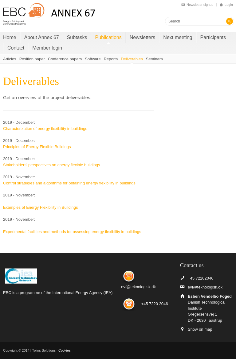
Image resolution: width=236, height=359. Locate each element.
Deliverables (132, 59)
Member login (47, 47)
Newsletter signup (200, 4)
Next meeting (177, 37)
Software (92, 59)
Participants (213, 37)
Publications (108, 37)
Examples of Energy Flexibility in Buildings (40, 207)
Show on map (200, 329)
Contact (15, 47)
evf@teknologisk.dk (138, 286)
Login (229, 4)
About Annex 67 (41, 37)
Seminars (154, 59)
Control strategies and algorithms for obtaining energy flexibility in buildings (69, 183)
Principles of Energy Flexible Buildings (37, 146)
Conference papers (65, 59)
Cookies (64, 350)
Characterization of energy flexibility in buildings (45, 128)
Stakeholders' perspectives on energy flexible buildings (51, 165)
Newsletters (142, 37)
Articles (9, 59)
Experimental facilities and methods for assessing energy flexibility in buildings (72, 231)
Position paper (32, 59)
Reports (111, 59)
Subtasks (77, 37)
